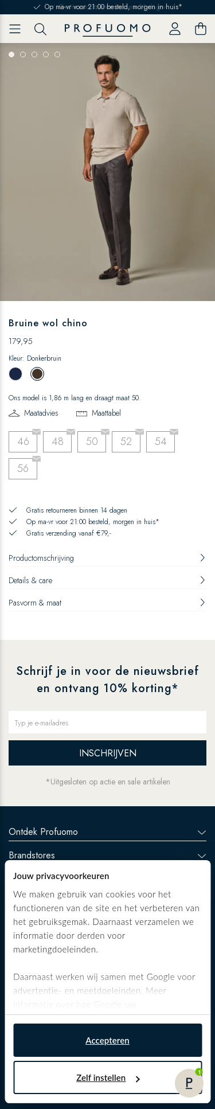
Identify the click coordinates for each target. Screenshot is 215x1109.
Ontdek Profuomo (107, 831)
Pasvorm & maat (107, 602)
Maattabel (106, 413)
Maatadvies (41, 413)
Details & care (107, 580)
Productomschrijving (107, 558)
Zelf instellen (107, 1077)
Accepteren (107, 1040)
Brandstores (107, 855)
